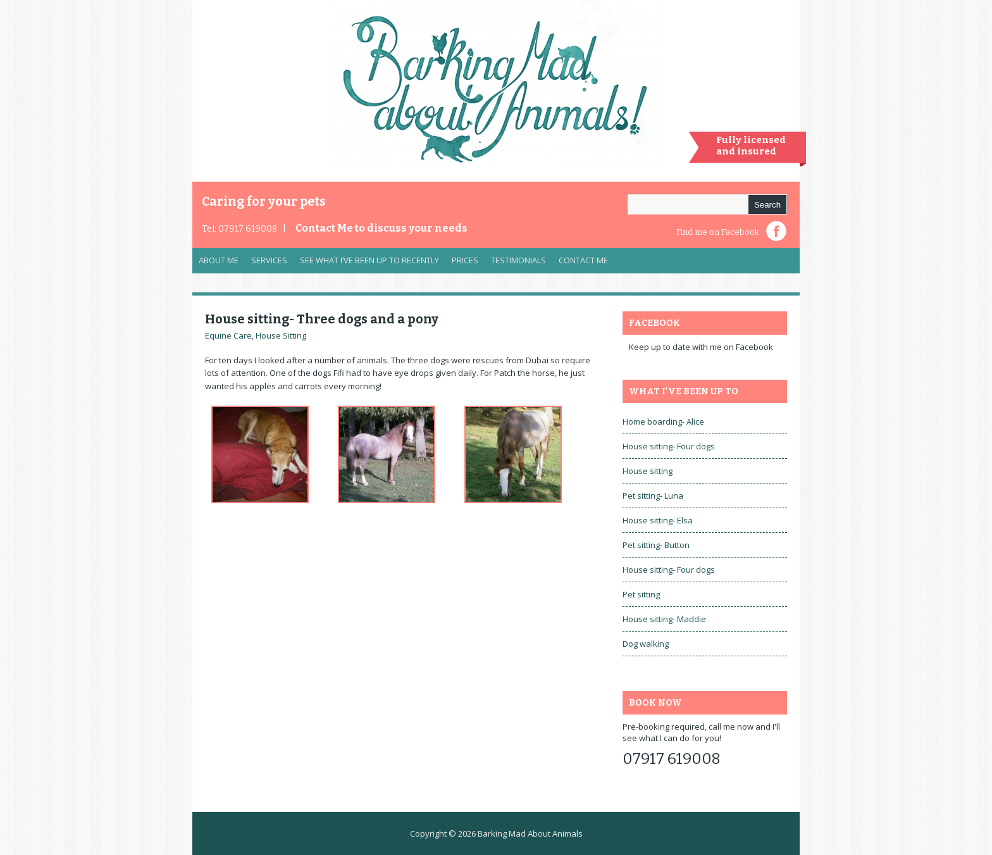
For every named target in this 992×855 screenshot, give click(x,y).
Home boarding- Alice (663, 421)
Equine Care (228, 335)
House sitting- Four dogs (669, 446)
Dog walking (646, 643)
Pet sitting (641, 594)
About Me (219, 260)
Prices (465, 260)
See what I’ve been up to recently (369, 260)
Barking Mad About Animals (530, 833)
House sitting (648, 471)
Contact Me (381, 228)
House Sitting (281, 335)
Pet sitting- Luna (653, 495)
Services (266, 263)
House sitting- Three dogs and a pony (321, 319)
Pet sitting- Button (656, 545)
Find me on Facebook (717, 232)
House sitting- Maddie (664, 619)
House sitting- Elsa (658, 520)
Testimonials (518, 260)
